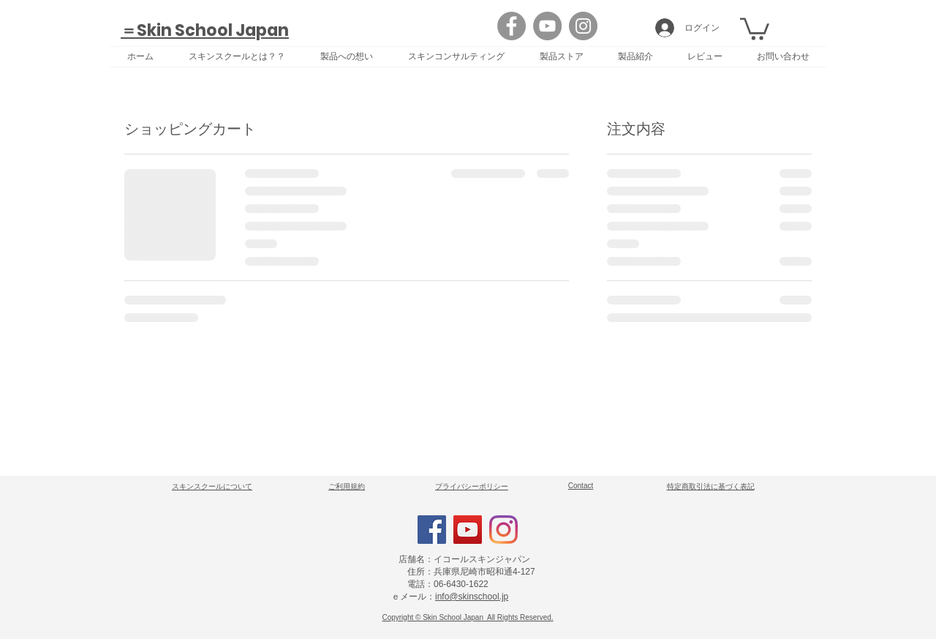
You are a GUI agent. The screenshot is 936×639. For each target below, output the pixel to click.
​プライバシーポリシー (471, 486)
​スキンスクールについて (212, 486)
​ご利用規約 (346, 486)
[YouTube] (547, 26)
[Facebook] (511, 26)
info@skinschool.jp (471, 596)
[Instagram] (583, 26)
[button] (754, 27)
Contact (580, 486)
